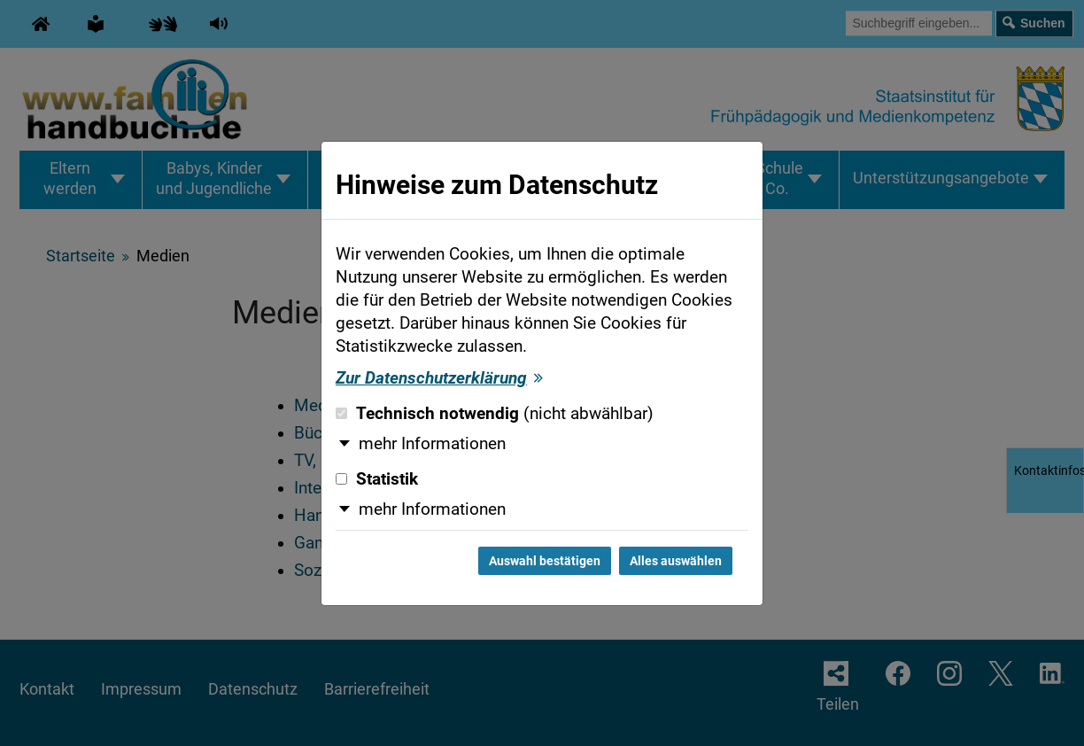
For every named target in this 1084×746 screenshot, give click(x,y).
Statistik (377, 479)
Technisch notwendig (495, 414)
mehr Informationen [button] (432, 444)
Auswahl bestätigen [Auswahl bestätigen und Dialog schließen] (544, 561)
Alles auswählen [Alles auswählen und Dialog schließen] (676, 561)
